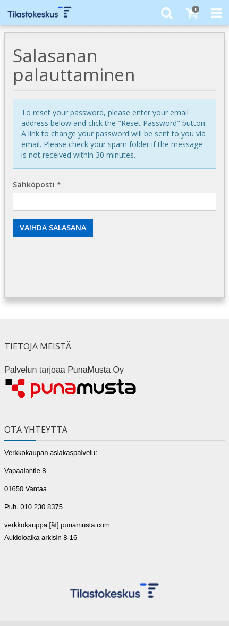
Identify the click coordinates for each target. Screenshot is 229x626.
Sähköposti (34, 184)
